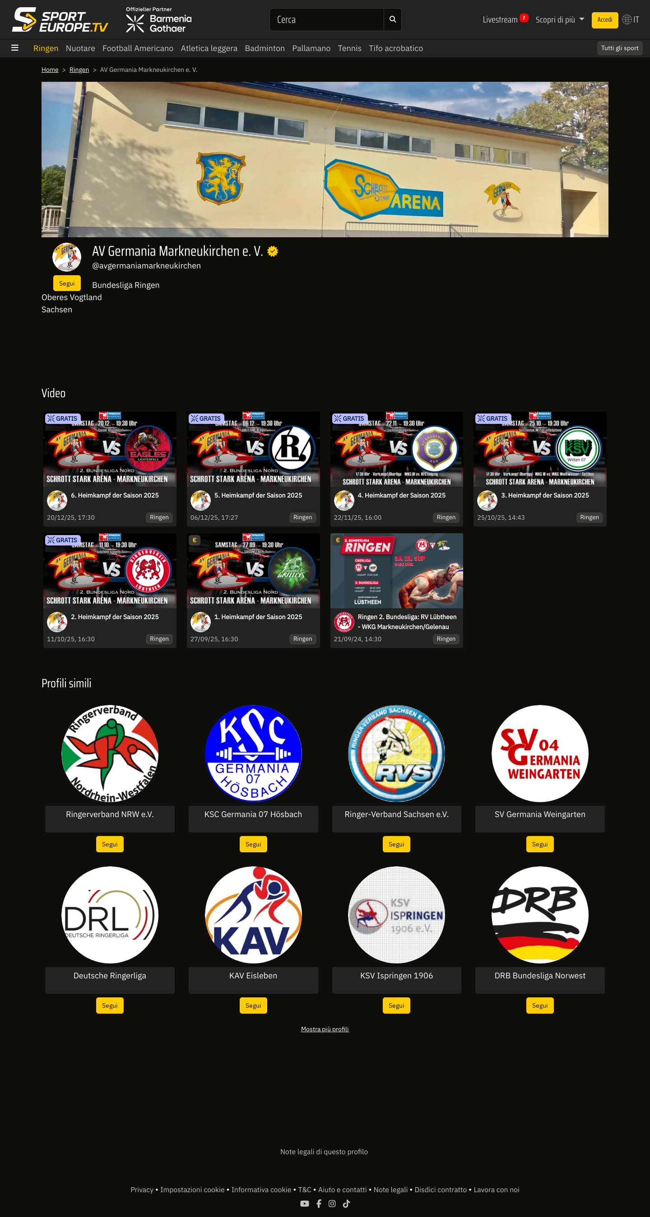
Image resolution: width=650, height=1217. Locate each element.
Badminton (265, 48)
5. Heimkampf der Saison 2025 (258, 495)
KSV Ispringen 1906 (396, 976)
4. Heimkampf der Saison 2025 (402, 495)
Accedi (605, 20)
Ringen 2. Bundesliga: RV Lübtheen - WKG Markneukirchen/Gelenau (407, 622)
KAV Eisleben (253, 976)
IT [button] (631, 19)
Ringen (46, 48)
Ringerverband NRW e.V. (110, 814)
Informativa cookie (262, 1189)
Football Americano (137, 48)
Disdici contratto (442, 1189)
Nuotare (80, 48)
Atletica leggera (209, 48)
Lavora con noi (496, 1189)
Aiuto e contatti (343, 1189)
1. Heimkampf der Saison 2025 (258, 617)
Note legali (391, 1189)
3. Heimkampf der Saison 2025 (545, 495)
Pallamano (311, 48)
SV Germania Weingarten (540, 814)
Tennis (350, 48)
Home (50, 70)
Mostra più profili (325, 1028)
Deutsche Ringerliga (110, 976)
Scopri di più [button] (556, 19)
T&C (305, 1189)
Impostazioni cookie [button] (193, 1189)
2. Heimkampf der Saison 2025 (115, 617)
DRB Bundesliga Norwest (540, 976)
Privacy (142, 1189)
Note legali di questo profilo (324, 1151)
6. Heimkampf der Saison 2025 (115, 495)
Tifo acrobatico (396, 48)
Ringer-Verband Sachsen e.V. (396, 814)
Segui (67, 283)
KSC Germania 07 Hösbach (253, 814)
